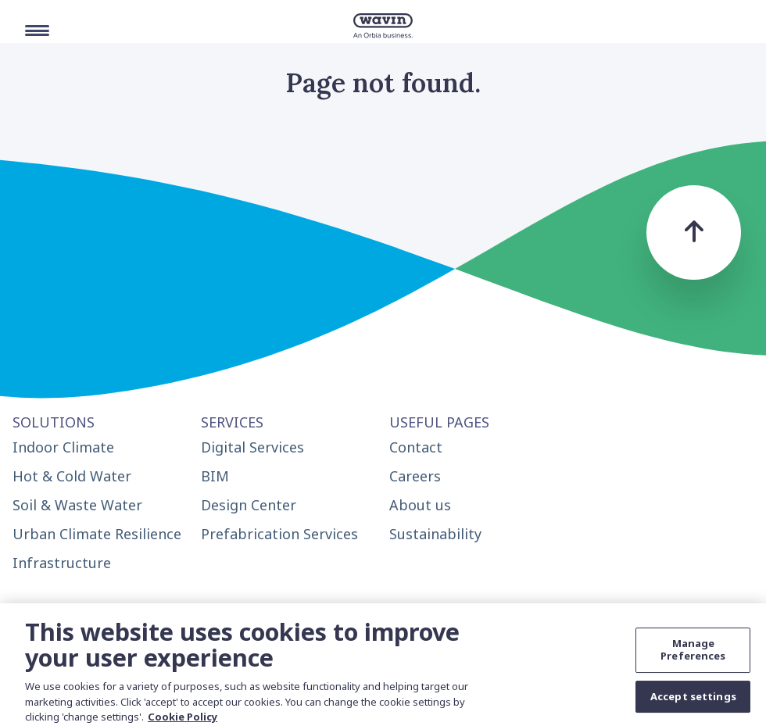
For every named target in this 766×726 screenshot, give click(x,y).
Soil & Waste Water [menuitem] (77, 504)
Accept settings (693, 702)
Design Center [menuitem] (248, 504)
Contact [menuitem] (415, 447)
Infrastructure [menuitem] (62, 562)
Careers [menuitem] (415, 476)
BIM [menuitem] (215, 476)
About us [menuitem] (420, 504)
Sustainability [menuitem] (435, 533)
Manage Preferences (692, 655)
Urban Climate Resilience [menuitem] (97, 533)
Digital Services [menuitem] (252, 447)
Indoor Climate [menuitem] (63, 447)
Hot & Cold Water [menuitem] (72, 476)
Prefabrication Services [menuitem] (279, 533)
